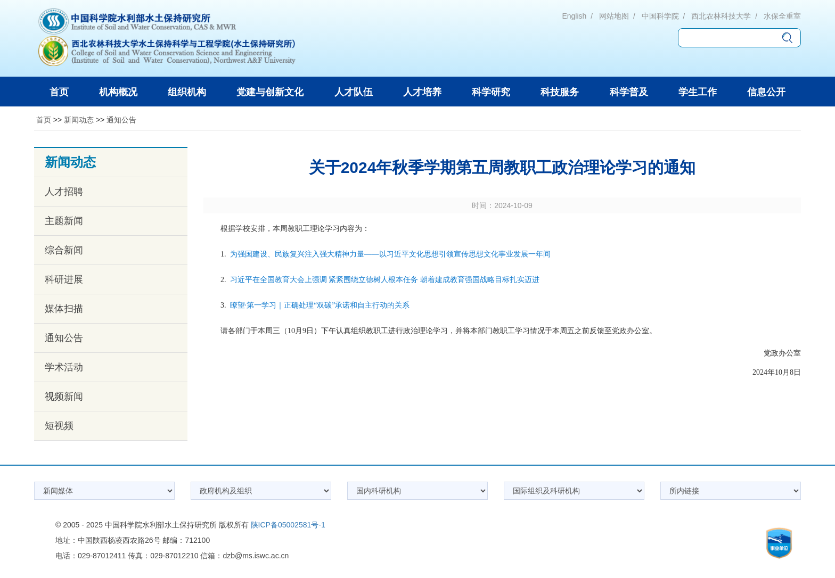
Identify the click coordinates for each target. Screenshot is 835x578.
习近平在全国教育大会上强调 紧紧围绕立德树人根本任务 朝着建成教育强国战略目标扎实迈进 (384, 280)
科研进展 (64, 279)
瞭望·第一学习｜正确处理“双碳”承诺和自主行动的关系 (320, 305)
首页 (43, 119)
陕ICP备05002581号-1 (288, 525)
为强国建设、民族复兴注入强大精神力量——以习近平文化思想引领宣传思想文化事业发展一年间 (390, 254)
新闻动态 (79, 119)
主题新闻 (64, 221)
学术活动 (64, 367)
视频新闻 (64, 396)
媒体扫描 (64, 308)
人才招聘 (64, 191)
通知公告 (121, 119)
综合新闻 (64, 250)
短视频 (59, 425)
